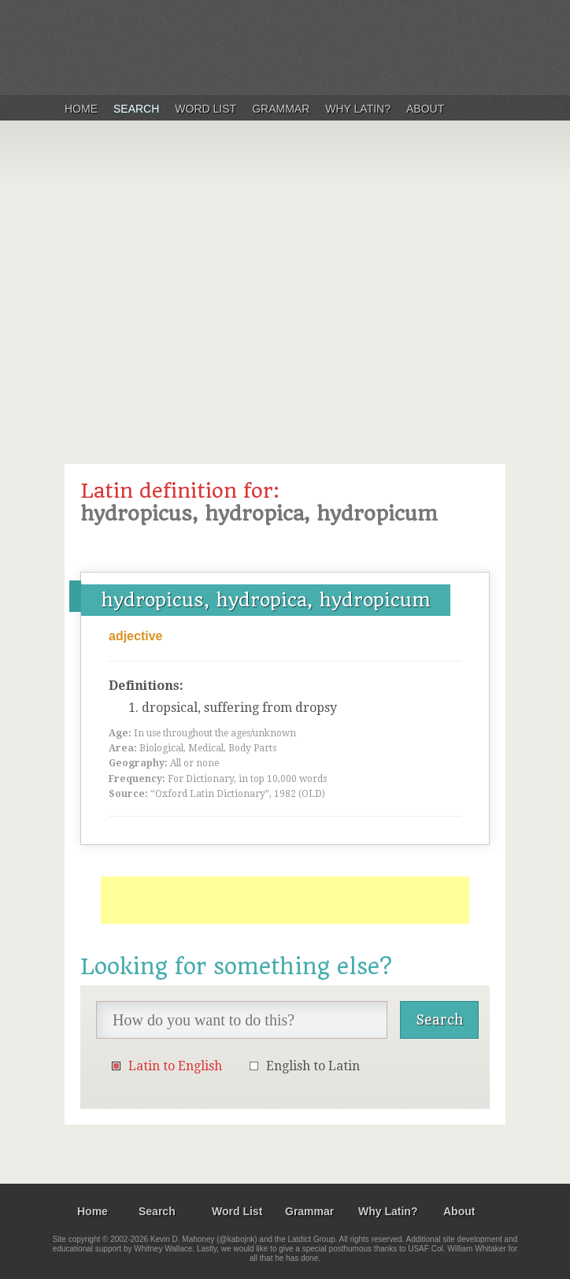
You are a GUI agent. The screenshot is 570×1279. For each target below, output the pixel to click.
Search (136, 108)
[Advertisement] (285, 286)
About (425, 108)
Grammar (280, 108)
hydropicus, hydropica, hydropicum (266, 600)
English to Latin (313, 1065)
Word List (205, 108)
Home (81, 108)
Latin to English (175, 1065)
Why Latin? (357, 108)
